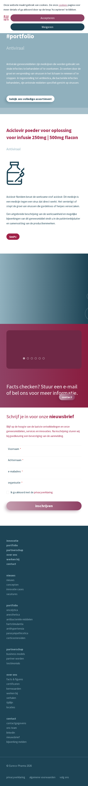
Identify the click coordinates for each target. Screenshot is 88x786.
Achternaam (15, 460)
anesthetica (13, 614)
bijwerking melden (16, 741)
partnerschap (14, 550)
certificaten (13, 684)
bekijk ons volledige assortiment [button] (30, 99)
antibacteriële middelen (19, 619)
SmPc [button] (13, 236)
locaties (10, 707)
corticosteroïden (15, 638)
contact (11, 564)
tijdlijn (9, 702)
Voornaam (14, 449)
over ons (11, 554)
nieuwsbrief (13, 737)
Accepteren (48, 18)
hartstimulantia (14, 624)
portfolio (12, 545)
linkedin (10, 732)
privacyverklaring (43, 492)
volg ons (64, 777)
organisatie (15, 482)
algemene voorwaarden (42, 777)
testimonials (13, 663)
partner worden (15, 658)
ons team (11, 727)
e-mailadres (15, 471)
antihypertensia (15, 628)
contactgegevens (16, 723)
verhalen (11, 698)
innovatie (12, 540)
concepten (12, 584)
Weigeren (47, 27)
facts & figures (14, 679)
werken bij (12, 559)
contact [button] (67, 397)
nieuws (10, 575)
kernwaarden (13, 688)
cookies (63, 5)
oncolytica (12, 610)
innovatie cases (15, 589)
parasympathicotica (17, 633)
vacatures (11, 594)
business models (15, 654)
